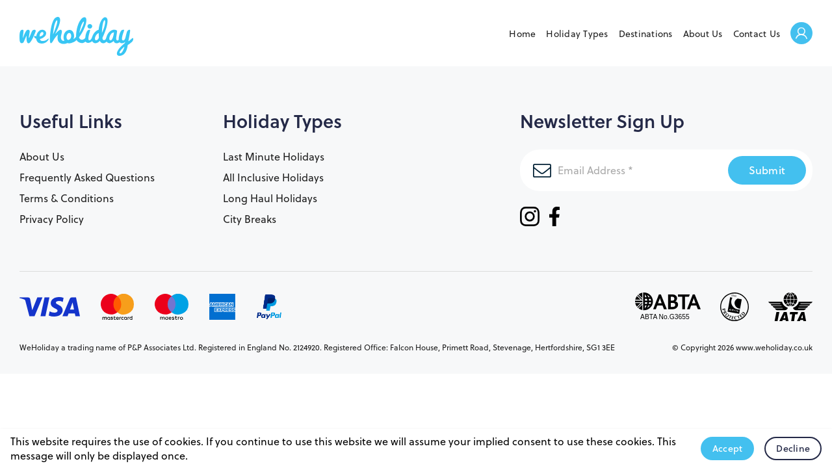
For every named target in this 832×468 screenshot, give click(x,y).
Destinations (646, 33)
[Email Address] (624, 170)
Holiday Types (577, 33)
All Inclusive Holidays (273, 177)
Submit (767, 169)
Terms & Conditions (67, 198)
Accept (727, 448)
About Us (703, 33)
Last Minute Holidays (273, 157)
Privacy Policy (52, 219)
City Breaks (249, 219)
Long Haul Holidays (270, 198)
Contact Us (757, 33)
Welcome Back (801, 34)
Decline (793, 448)
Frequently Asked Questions (87, 177)
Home (522, 33)
